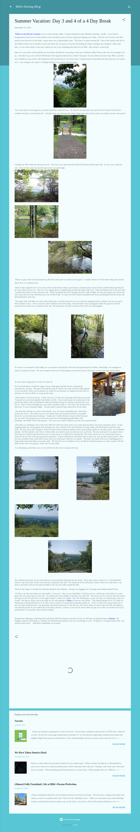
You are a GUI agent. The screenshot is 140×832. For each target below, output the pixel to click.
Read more (119, 744)
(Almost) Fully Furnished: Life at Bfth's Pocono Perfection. (46, 784)
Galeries (75, 825)
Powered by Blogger (70, 819)
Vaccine (19, 721)
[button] (123, 20)
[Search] (129, 7)
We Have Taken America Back (31, 752)
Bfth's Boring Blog (28, 6)
